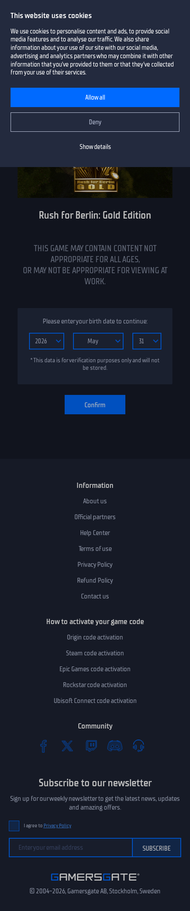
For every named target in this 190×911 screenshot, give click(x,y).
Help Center (95, 532)
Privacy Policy (95, 564)
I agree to (47, 825)
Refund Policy (95, 580)
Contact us (95, 596)
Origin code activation (95, 637)
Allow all (95, 97)
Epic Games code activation (95, 669)
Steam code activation (95, 653)
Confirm (95, 405)
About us (95, 501)
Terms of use (95, 548)
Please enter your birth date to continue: (95, 321)
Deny (95, 122)
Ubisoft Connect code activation (95, 700)
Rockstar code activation (95, 684)
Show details (95, 147)
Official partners (95, 517)
